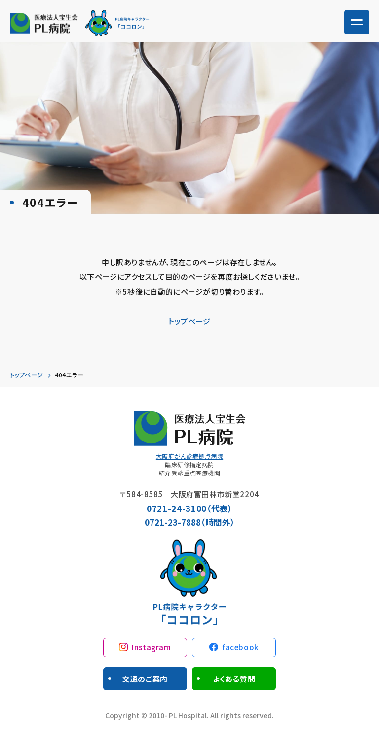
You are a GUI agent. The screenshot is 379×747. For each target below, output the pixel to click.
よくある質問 (234, 679)
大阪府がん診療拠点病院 (189, 456)
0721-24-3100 (177, 508)
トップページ (189, 321)
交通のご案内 (145, 679)
